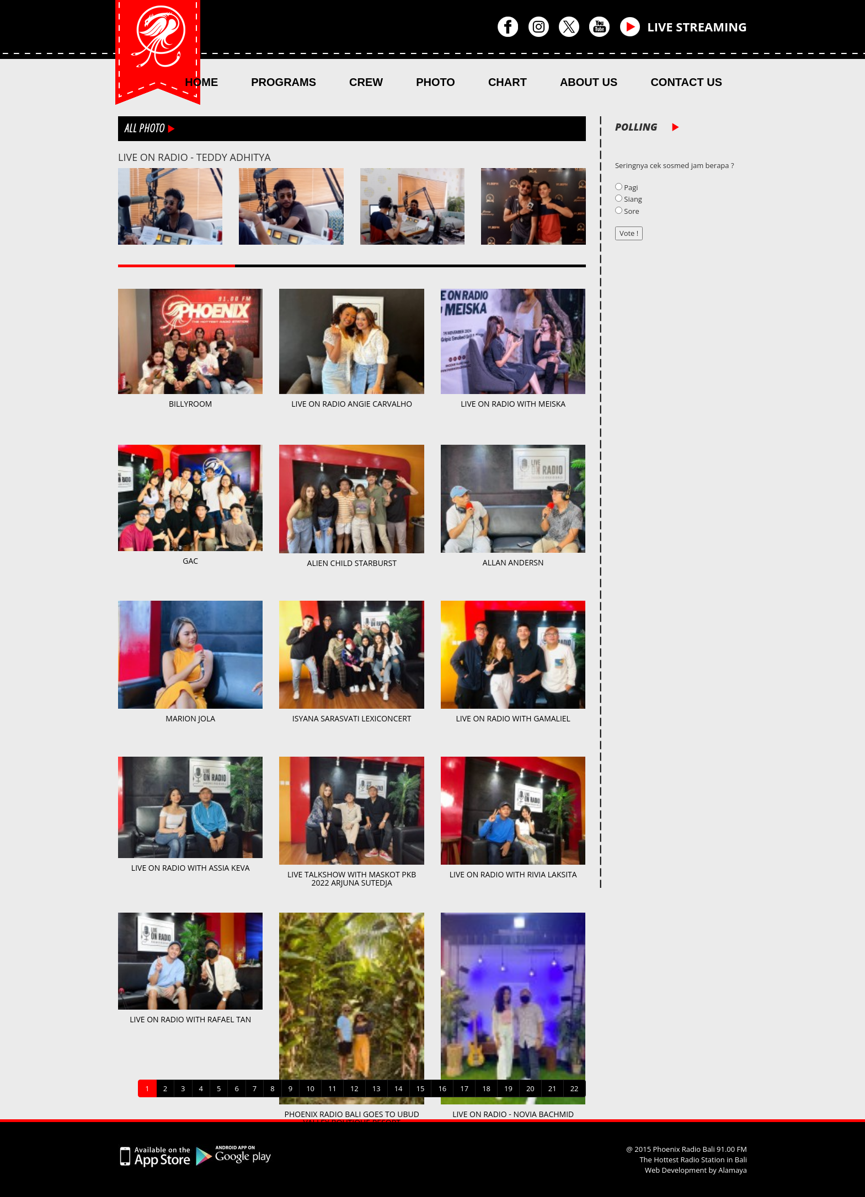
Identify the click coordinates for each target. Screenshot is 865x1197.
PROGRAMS (283, 82)
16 (442, 1088)
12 (354, 1088)
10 (310, 1088)
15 (421, 1088)
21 (552, 1088)
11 (332, 1088)
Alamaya (732, 1170)
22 (574, 1088)
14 (398, 1088)
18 (486, 1088)
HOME (201, 82)
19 (508, 1088)
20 (530, 1088)
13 (376, 1088)
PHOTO (435, 82)
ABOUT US (588, 82)
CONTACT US (686, 82)
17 (464, 1088)
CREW (366, 82)
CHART (507, 82)
